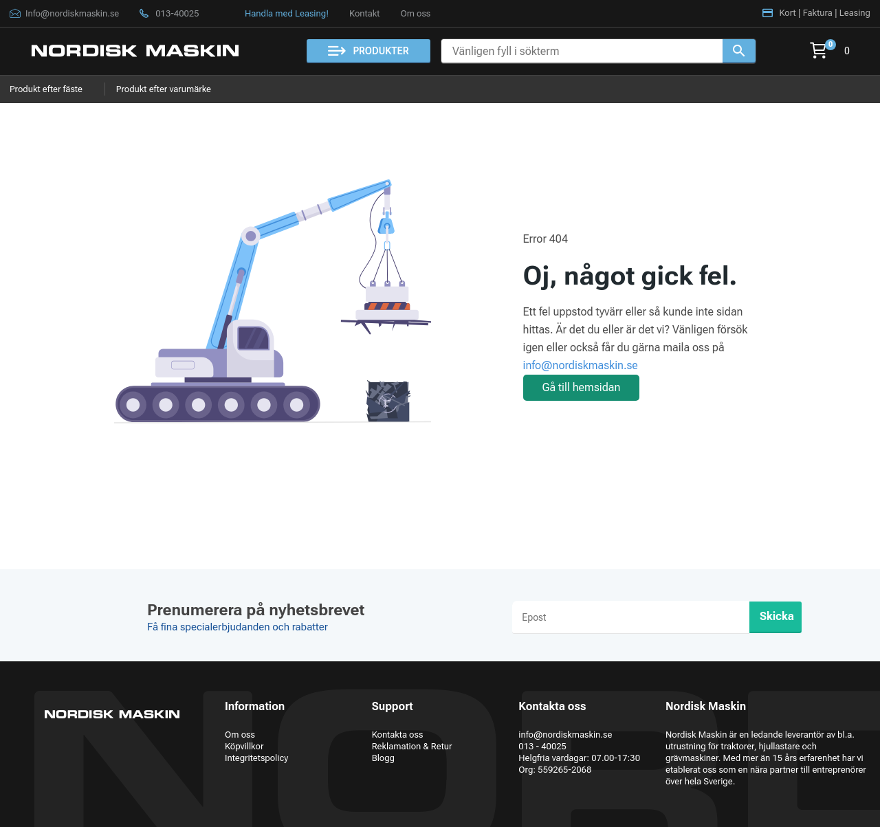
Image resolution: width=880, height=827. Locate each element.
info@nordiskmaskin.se (580, 365)
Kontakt (364, 13)
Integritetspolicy (256, 758)
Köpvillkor (244, 746)
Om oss (415, 13)
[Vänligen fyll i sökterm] (582, 51)
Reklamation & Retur (412, 746)
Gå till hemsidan (581, 387)
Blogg (383, 758)
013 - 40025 (542, 746)
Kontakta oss (398, 734)
